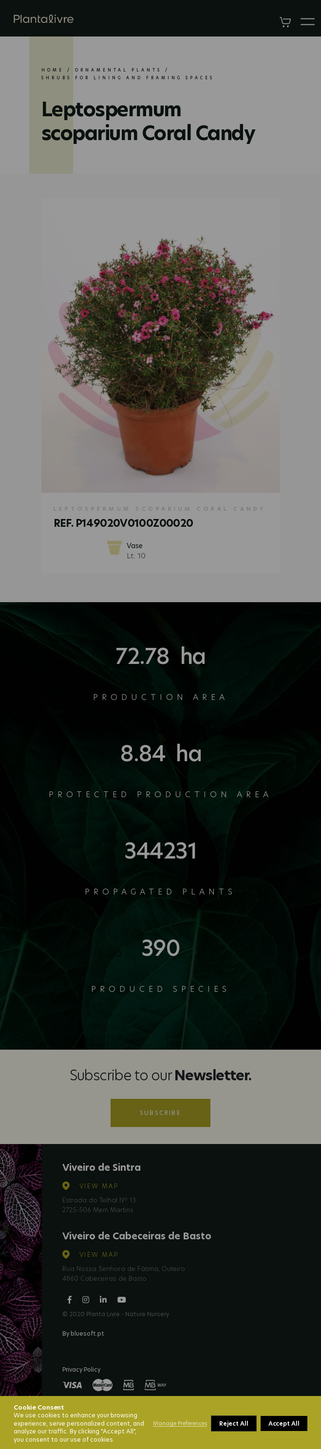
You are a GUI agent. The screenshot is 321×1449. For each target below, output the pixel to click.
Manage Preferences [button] (180, 1423)
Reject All (233, 1423)
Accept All (284, 1423)
